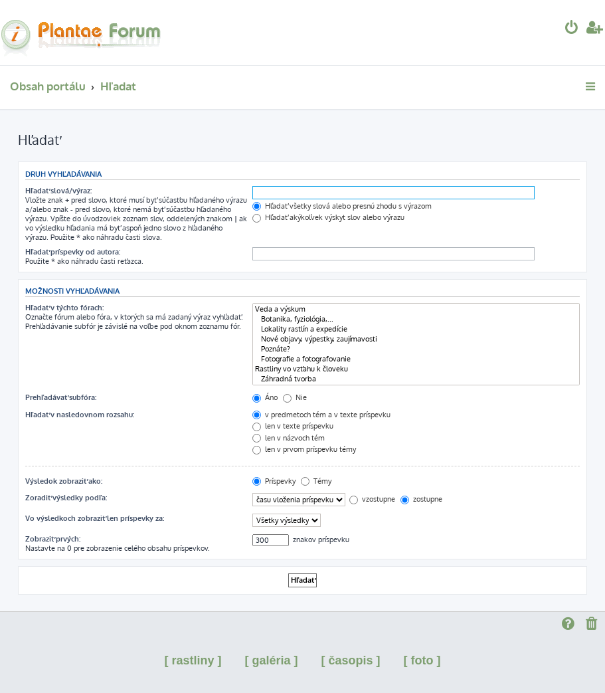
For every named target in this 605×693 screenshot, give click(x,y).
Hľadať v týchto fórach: (64, 307)
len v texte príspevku (292, 426)
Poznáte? (416, 349)
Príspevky (274, 481)
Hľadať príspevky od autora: (72, 251)
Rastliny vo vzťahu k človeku (416, 369)
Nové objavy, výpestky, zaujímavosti (416, 339)
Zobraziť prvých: (52, 539)
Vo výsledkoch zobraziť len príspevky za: (94, 518)
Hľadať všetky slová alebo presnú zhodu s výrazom (342, 206)
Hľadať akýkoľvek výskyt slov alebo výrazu (328, 217)
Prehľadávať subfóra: (60, 397)
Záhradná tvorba (416, 379)
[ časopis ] (351, 660)
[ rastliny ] (192, 660)
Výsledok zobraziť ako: (63, 481)
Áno (265, 397)
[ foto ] (422, 660)
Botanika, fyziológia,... (416, 319)
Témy (316, 481)
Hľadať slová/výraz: (58, 190)
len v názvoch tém (288, 438)
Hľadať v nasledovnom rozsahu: (79, 414)
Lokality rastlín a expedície (416, 329)
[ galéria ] (271, 660)
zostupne (421, 499)
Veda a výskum (416, 309)
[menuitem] (571, 29)
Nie (295, 397)
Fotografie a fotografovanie (416, 359)
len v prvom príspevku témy (304, 449)
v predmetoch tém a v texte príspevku (321, 414)
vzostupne (372, 499)
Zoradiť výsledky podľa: (66, 497)
